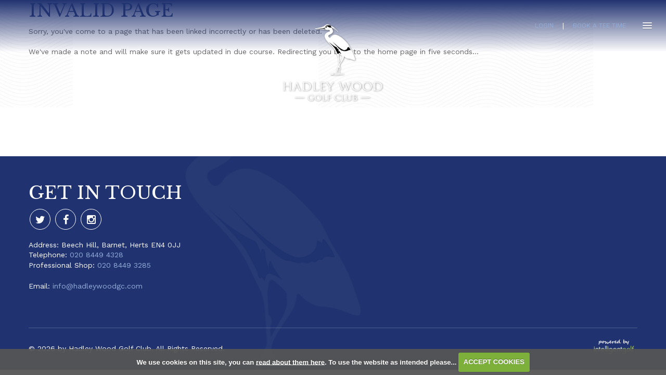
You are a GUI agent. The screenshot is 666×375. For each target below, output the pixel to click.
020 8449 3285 (124, 265)
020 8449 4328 (96, 255)
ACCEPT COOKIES (494, 362)
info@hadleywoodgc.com (98, 286)
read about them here (290, 362)
